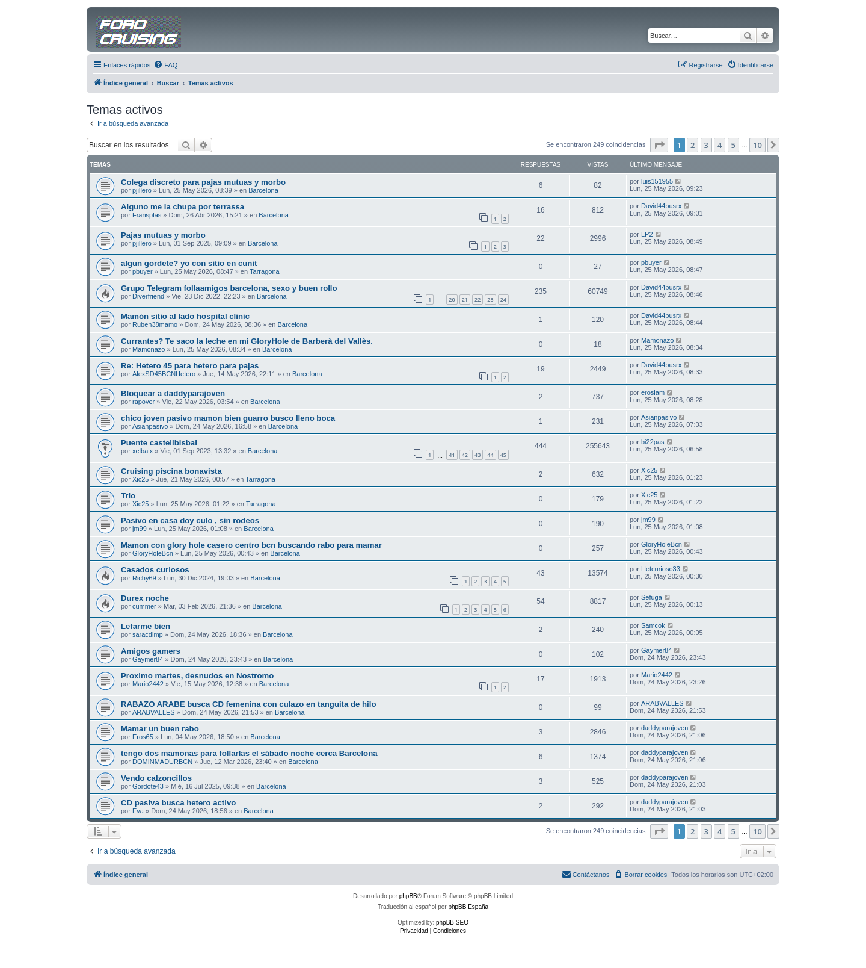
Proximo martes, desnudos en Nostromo (197, 675)
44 (490, 455)
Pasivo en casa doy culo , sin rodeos (190, 520)
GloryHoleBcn (152, 553)
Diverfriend (148, 296)
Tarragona (265, 271)
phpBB (408, 896)
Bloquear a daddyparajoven (173, 393)
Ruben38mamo (154, 324)
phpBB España (468, 907)
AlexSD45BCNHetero (163, 373)
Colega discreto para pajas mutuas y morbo (203, 182)
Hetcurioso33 (660, 568)
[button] (659, 145)
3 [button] (706, 145)
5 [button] (733, 145)
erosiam (653, 392)
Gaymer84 (147, 659)
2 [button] (692, 145)
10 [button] (757, 145)
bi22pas (653, 441)
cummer (144, 606)
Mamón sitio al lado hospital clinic (185, 316)
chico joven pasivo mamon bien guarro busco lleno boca (228, 418)
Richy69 (144, 578)
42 (465, 455)
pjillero (142, 190)
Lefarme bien (145, 626)
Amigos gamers (150, 651)
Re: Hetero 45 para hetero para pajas (190, 365)
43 (477, 455)
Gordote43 (148, 786)
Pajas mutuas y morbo (163, 235)
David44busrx (661, 205)
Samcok (653, 625)
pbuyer (142, 271)
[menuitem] (165, 65)
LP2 (647, 234)
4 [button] (719, 145)
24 (503, 299)
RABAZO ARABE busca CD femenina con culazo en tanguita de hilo (248, 704)
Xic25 (140, 479)
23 (490, 299)
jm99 (139, 528)
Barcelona (263, 190)
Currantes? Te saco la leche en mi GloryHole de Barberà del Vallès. (247, 341)
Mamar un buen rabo (160, 728)
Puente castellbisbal (159, 442)
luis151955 (657, 181)
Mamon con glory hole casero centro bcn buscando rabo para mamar (251, 545)
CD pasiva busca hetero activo (178, 802)
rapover (143, 401)
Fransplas (146, 215)
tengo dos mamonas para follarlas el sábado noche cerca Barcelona (249, 753)
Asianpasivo (150, 426)
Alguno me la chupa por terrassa (182, 206)
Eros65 (142, 736)
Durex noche (145, 598)
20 (452, 299)
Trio (128, 495)
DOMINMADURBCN (162, 761)
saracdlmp (147, 634)
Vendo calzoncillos (156, 778)
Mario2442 (148, 683)
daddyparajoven (664, 727)
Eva (138, 810)
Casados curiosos (155, 569)
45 (503, 455)
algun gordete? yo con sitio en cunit (189, 263)
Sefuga (651, 597)
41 (452, 455)
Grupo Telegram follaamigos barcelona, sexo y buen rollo (229, 288)
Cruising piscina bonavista (171, 471)
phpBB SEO (452, 922)
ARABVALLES (153, 712)
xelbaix (142, 451)
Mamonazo (148, 349)
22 (477, 299)
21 (465, 299)
